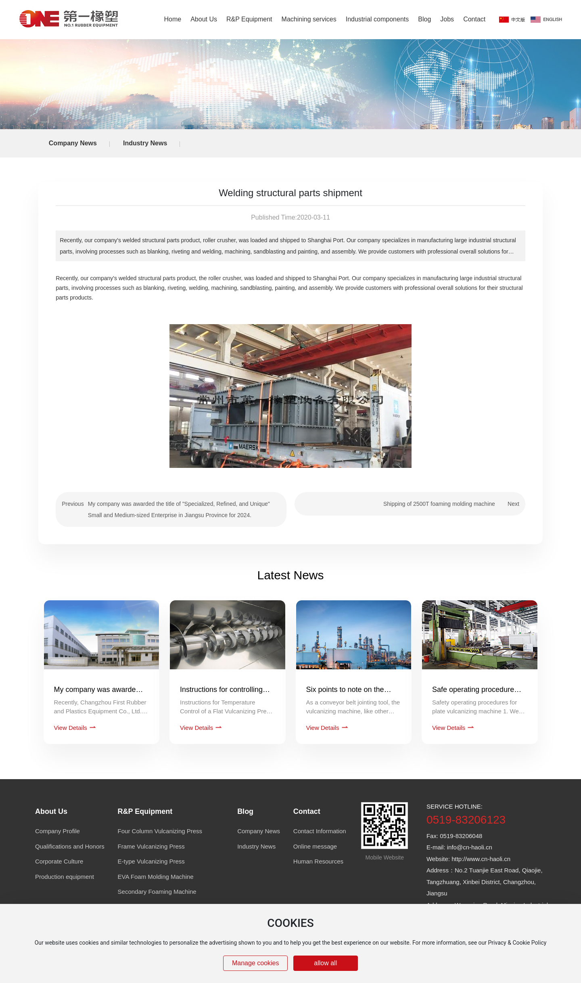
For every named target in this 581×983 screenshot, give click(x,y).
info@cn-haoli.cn (469, 847)
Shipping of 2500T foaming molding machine (439, 504)
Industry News (145, 143)
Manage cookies (255, 963)
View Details (71, 727)
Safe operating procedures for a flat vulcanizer (475, 693)
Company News (73, 143)
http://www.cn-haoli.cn (480, 858)
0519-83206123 (466, 819)
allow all (325, 963)
